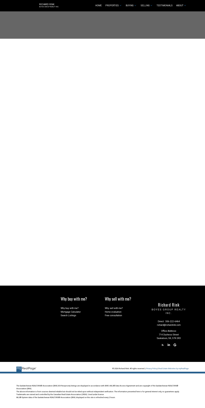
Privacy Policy (151, 368)
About (179, 5)
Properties (112, 5)
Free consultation (113, 315)
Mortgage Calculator (71, 312)
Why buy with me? (70, 308)
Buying (130, 5)
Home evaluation (113, 312)
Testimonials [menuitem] (165, 5)
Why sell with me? (114, 308)
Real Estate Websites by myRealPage (173, 368)
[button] (162, 345)
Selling (145, 5)
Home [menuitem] (98, 5)
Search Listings (68, 315)
